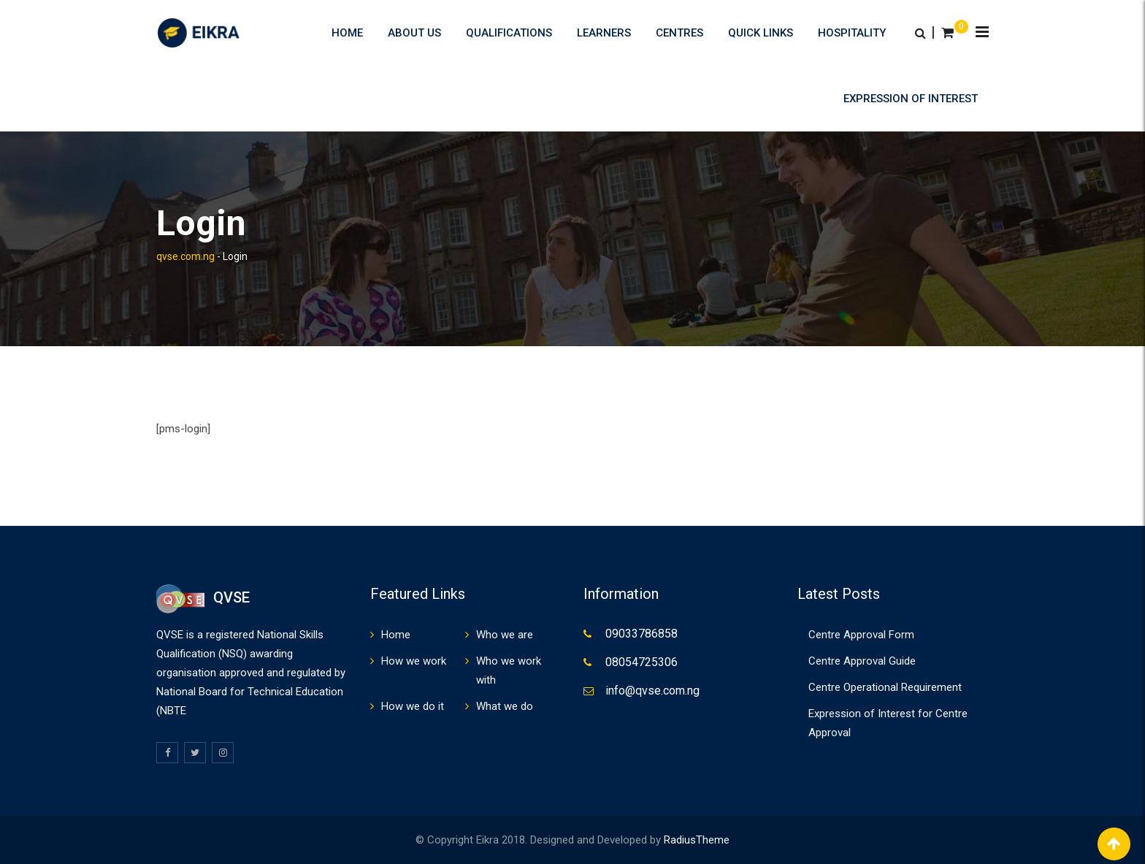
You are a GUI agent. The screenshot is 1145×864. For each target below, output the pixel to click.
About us (414, 32)
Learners (604, 32)
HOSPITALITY (852, 32)
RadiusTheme (696, 839)
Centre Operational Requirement (885, 687)
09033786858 (641, 634)
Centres (679, 32)
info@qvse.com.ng (652, 690)
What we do (504, 706)
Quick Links (760, 32)
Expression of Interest (910, 98)
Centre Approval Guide (862, 661)
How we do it (412, 706)
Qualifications (509, 32)
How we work (413, 661)
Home (347, 32)
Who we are (504, 634)
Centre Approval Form (861, 634)
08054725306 (641, 662)
